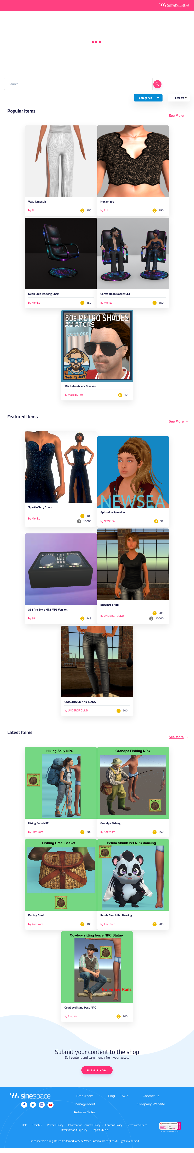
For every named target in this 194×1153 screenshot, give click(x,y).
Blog (111, 1100)
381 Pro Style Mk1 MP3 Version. (51, 612)
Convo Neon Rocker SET (117, 295)
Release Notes (84, 1117)
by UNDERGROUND (112, 618)
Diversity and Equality (74, 1134)
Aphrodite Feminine (114, 514)
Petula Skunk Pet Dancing (119, 919)
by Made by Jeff (73, 396)
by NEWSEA (107, 523)
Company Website (151, 1109)
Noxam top (108, 202)
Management (84, 1109)
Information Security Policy (84, 1129)
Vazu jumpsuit (38, 202)
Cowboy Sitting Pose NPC (83, 1012)
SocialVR (37, 1129)
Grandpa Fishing (112, 827)
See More (176, 115)
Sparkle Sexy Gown (42, 509)
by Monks (34, 303)
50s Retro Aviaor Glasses (82, 387)
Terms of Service (137, 1129)
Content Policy (113, 1129)
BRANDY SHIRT (111, 607)
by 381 (32, 620)
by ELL (32, 210)
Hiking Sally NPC (40, 827)
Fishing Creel (37, 919)
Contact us (151, 1100)
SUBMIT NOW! (97, 1074)
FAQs (124, 1100)
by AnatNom (35, 835)
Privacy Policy (55, 1129)
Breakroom (84, 1100)
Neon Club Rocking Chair (46, 295)
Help (24, 1129)
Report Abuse (100, 1134)
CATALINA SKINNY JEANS (82, 705)
